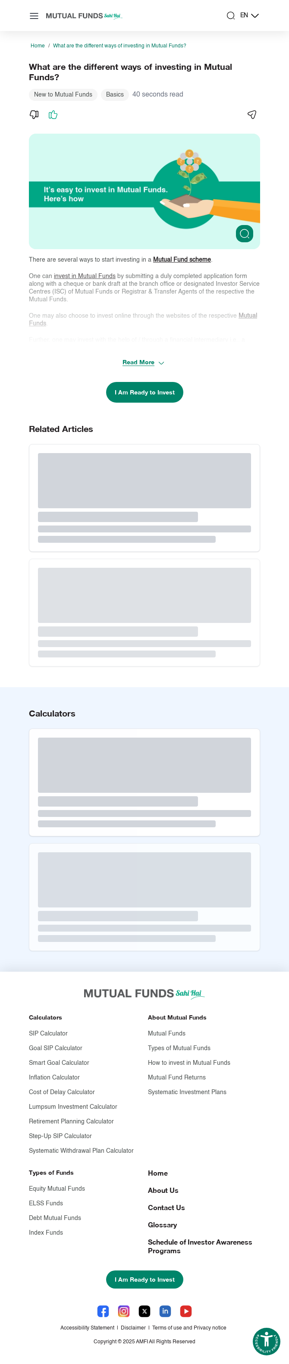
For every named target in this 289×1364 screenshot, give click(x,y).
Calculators (45, 1017)
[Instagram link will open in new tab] (124, 1311)
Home (38, 46)
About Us (163, 1190)
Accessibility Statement (87, 1328)
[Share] (251, 114)
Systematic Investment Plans (187, 1092)
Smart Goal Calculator (59, 1063)
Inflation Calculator (54, 1078)
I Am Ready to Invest (145, 392)
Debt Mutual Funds (55, 1218)
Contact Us (166, 1207)
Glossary (162, 1224)
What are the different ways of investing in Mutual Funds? (119, 46)
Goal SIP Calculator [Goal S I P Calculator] (55, 1048)
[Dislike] (34, 114)
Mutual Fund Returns (177, 1078)
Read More (144, 362)
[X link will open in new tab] (144, 1311)
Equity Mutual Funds (57, 1189)
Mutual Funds (166, 1034)
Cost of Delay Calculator (62, 1092)
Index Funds (46, 1233)
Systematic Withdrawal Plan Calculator (81, 1151)
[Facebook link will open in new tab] (103, 1311)
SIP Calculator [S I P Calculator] (48, 1034)
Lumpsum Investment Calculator (73, 1107)
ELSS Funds (46, 1204)
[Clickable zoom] (244, 233)
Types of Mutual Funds (179, 1048)
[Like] (53, 114)
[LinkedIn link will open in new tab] (165, 1311)
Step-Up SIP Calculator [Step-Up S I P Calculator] (60, 1136)
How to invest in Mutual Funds (189, 1063)
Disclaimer (133, 1328)
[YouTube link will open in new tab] (186, 1311)
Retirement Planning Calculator (71, 1122)
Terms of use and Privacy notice (189, 1328)
